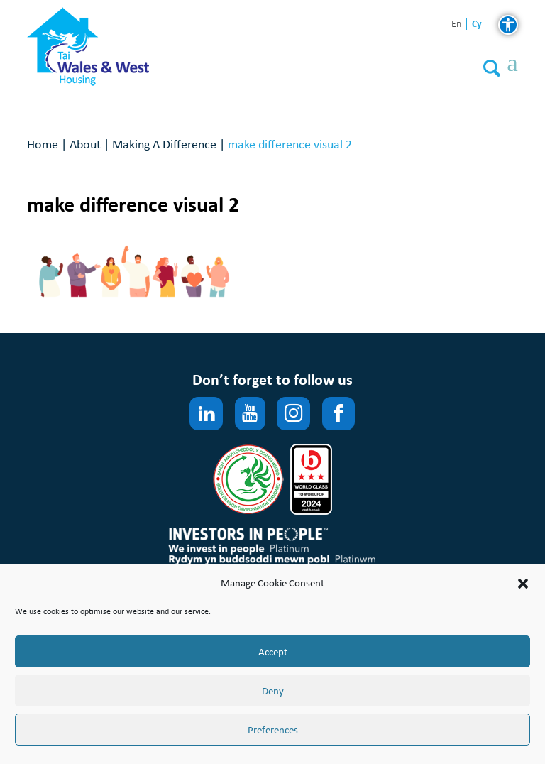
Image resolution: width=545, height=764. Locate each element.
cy (477, 24)
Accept (272, 651)
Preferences (273, 730)
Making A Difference (164, 144)
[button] (523, 584)
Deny (273, 690)
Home (42, 144)
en (456, 24)
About (85, 144)
